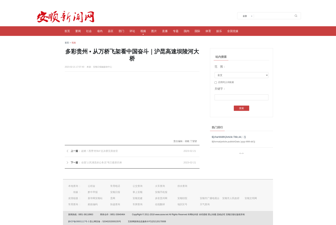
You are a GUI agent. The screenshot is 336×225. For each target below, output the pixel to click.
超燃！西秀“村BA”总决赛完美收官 (99, 151)
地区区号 (182, 204)
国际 (197, 31)
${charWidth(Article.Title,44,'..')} (229, 137)
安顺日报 (115, 192)
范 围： (220, 66)
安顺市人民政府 (230, 198)
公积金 (91, 186)
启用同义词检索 (224, 82)
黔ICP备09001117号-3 (78, 221)
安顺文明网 (251, 198)
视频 (143, 31)
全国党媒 (232, 31)
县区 (110, 31)
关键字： (220, 88)
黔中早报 (93, 192)
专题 (175, 31)
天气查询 (205, 204)
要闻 (78, 31)
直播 (165, 31)
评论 (132, 31)
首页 (67, 31)
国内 (186, 31)
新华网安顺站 (95, 198)
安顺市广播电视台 (209, 198)
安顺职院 (182, 198)
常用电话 (115, 186)
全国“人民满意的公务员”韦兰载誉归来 (101, 162)
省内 (100, 31)
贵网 (112, 198)
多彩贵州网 (161, 198)
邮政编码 (93, 204)
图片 (154, 31)
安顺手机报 (161, 192)
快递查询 (115, 204)
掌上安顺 (137, 192)
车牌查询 (137, 204)
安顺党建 (137, 198)
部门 (121, 31)
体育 (208, 31)
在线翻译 (160, 204)
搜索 (241, 108)
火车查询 (160, 186)
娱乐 (219, 31)
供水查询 (182, 186)
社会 (89, 31)
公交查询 (137, 186)
